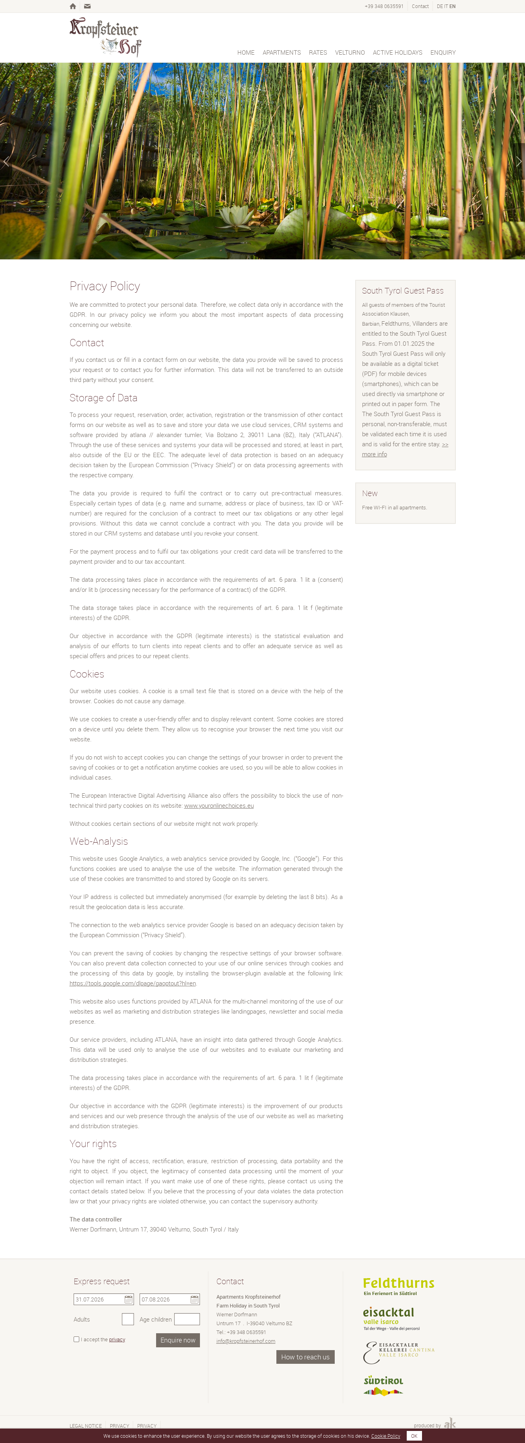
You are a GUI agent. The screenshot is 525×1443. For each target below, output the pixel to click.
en (452, 6)
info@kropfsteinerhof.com (246, 1340)
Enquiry (443, 52)
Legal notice (86, 1425)
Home (246, 52)
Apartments (282, 52)
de (440, 6)
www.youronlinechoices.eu (219, 805)
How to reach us (305, 1356)
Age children (156, 1319)
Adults (82, 1319)
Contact (420, 6)
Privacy (119, 1425)
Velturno (350, 52)
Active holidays (397, 52)
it (446, 6)
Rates (318, 52)
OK (414, 1436)
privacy (117, 1339)
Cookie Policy (385, 1436)
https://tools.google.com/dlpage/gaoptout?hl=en (133, 983)
